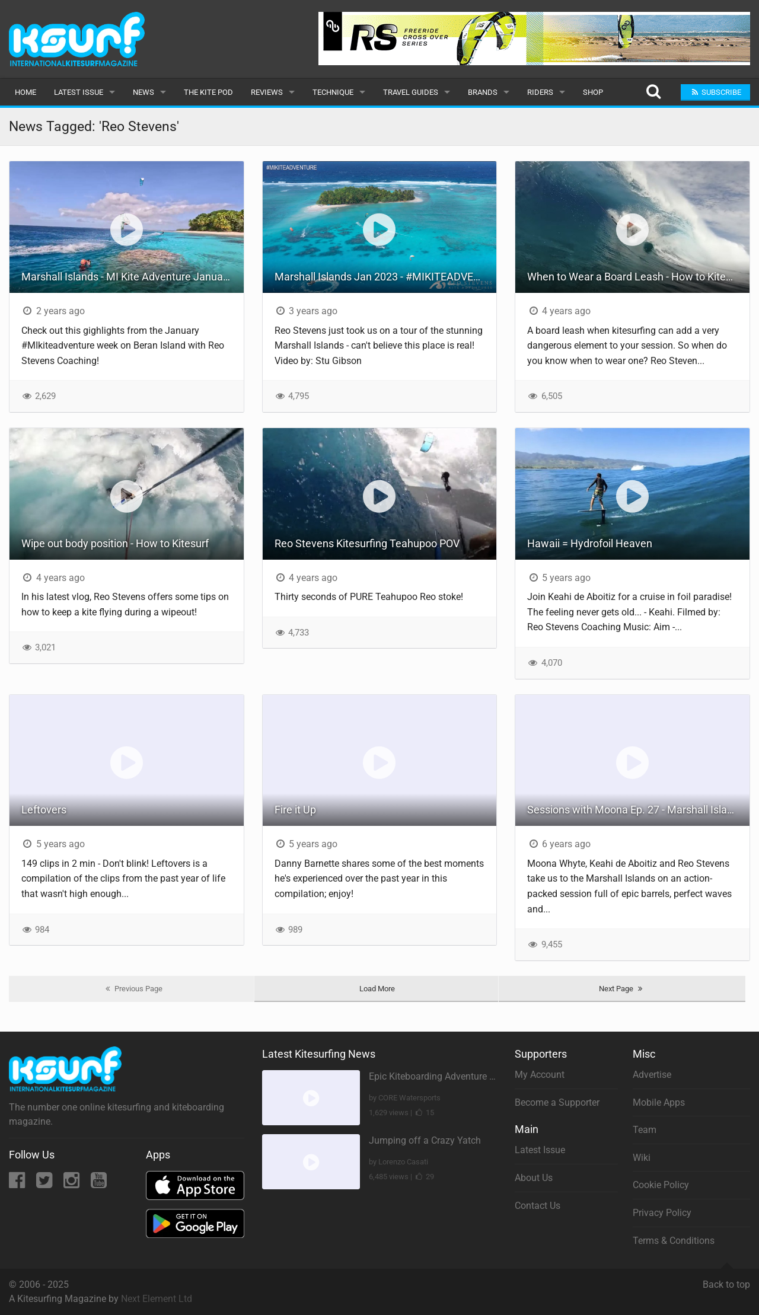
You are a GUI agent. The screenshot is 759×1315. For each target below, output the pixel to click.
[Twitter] (45, 1183)
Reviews (267, 92)
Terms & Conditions (674, 1240)
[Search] (653, 92)
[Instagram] (72, 1183)
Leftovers (43, 809)
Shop (593, 92)
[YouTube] (99, 1183)
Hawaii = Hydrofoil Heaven (589, 543)
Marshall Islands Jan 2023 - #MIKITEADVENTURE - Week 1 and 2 (386, 276)
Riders (540, 92)
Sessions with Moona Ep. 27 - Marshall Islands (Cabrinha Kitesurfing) (638, 809)
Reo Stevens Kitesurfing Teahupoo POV (367, 543)
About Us (534, 1177)
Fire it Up (295, 809)
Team (644, 1129)
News (143, 92)
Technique (332, 92)
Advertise (652, 1074)
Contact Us (537, 1205)
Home (25, 92)
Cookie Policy (661, 1184)
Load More (377, 988)
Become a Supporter (557, 1102)
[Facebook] (18, 1183)
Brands (483, 92)
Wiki (641, 1157)
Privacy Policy (662, 1212)
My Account (540, 1074)
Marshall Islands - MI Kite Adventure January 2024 (132, 276)
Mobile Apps (659, 1102)
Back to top (726, 1279)
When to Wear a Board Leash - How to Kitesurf (635, 276)
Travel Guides (410, 92)
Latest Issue (78, 92)
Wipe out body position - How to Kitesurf (115, 543)
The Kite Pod (208, 92)
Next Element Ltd (156, 1298)
